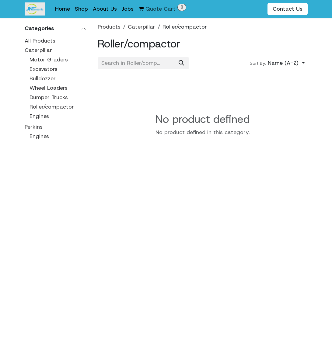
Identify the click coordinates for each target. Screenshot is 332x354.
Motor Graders (49, 59)
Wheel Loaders (49, 88)
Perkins (34, 126)
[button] (277, 63)
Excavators (44, 69)
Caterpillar (38, 50)
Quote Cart (162, 8)
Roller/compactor (52, 106)
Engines (39, 116)
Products (109, 26)
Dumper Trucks (49, 97)
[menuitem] (62, 9)
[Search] (181, 63)
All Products (40, 40)
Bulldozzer (43, 78)
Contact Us (287, 8)
